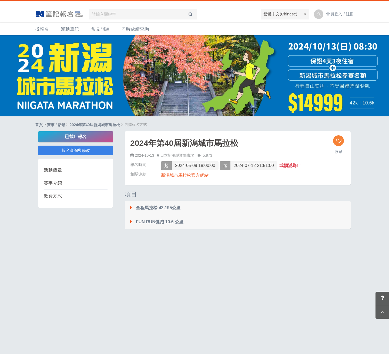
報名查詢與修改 (76, 150)
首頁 (39, 125)
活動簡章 (53, 170)
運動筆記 (70, 29)
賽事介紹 (53, 183)
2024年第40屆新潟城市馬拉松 (95, 125)
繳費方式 (53, 196)
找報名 (42, 29)
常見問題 (100, 29)
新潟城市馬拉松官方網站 (185, 175)
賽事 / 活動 (56, 125)
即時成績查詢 (135, 29)
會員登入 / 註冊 (340, 14)
